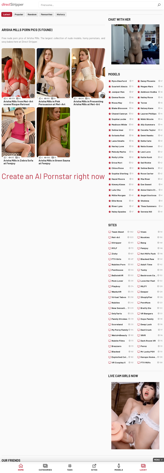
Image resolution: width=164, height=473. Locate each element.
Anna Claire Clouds (151, 190)
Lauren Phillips (151, 114)
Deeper (151, 292)
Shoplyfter (151, 297)
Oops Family (151, 319)
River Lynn (122, 206)
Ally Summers (151, 124)
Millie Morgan (122, 195)
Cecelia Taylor (151, 130)
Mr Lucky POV (151, 352)
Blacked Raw (151, 259)
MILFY (151, 286)
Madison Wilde (122, 124)
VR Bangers (151, 313)
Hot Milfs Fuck (151, 254)
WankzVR (122, 292)
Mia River (151, 179)
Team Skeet (122, 232)
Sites (94, 469)
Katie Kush (151, 157)
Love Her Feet (151, 281)
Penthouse (122, 270)
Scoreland (122, 324)
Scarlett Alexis (122, 86)
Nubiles (122, 303)
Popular (19, 14)
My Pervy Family (122, 330)
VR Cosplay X (122, 362)
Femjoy (151, 248)
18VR (151, 335)
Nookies (151, 237)
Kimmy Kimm (122, 184)
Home (21, 469)
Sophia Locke (122, 119)
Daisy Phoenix (151, 81)
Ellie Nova (122, 201)
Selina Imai (122, 130)
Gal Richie (151, 163)
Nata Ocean (151, 146)
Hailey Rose (151, 97)
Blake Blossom (122, 108)
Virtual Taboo (122, 297)
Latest (6, 14)
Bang (151, 243)
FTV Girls (122, 259)
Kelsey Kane (151, 108)
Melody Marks (122, 152)
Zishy (122, 254)
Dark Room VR (151, 341)
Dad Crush (151, 330)
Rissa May (122, 103)
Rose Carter (151, 173)
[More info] (32, 96)
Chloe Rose (122, 168)
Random (32, 14)
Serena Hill (151, 212)
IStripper (122, 243)
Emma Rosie (122, 97)
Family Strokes (122, 319)
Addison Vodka (151, 92)
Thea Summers (151, 206)
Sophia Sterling (122, 173)
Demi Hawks (151, 135)
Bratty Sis (151, 308)
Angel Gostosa (151, 195)
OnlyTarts (122, 313)
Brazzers (122, 346)
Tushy (151, 270)
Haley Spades (122, 212)
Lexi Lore (151, 152)
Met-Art (122, 237)
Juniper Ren (122, 92)
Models (119, 469)
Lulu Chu (122, 190)
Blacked (122, 352)
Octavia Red (122, 135)
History (61, 14)
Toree (151, 103)
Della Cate (151, 141)
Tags (70, 469)
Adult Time (151, 264)
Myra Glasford (122, 81)
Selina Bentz (151, 168)
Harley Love (122, 146)
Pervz (151, 346)
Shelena (151, 201)
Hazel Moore (122, 179)
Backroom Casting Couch (151, 275)
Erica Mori (122, 163)
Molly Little (122, 157)
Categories (45, 469)
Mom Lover (122, 281)
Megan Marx (151, 86)
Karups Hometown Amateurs (151, 357)
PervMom (151, 303)
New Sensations (122, 308)
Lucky (143, 469)
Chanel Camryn (122, 114)
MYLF (122, 248)
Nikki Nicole (151, 119)
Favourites (46, 14)
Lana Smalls (122, 141)
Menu (157, 459)
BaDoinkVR (122, 275)
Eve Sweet (151, 184)
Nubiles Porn (122, 264)
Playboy (122, 286)
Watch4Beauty (122, 335)
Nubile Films (122, 341)
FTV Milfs (151, 362)
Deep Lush (151, 324)
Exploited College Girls (122, 357)
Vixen (151, 232)
